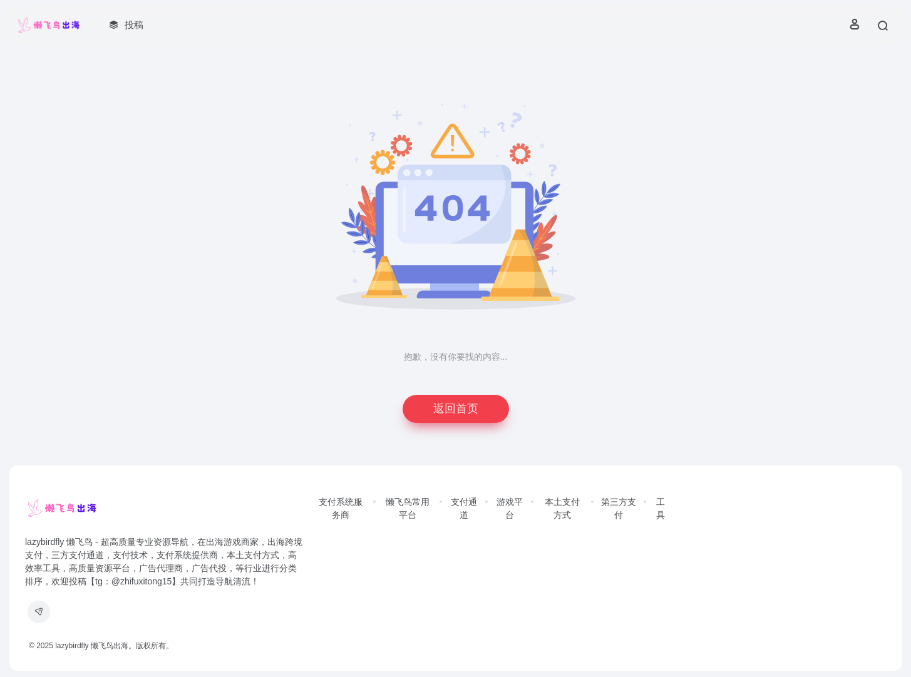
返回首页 (455, 408)
